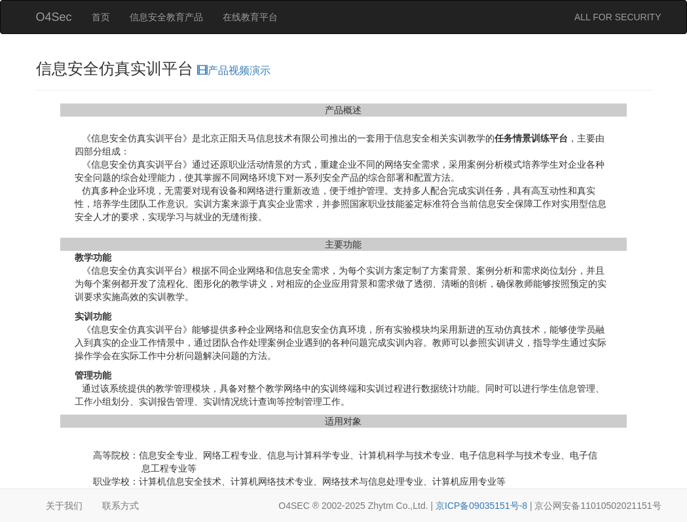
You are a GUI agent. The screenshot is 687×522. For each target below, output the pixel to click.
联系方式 (120, 505)
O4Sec (54, 17)
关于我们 (64, 505)
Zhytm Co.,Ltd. (398, 505)
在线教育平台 (250, 17)
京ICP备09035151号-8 (481, 505)
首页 (101, 17)
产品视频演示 (233, 70)
